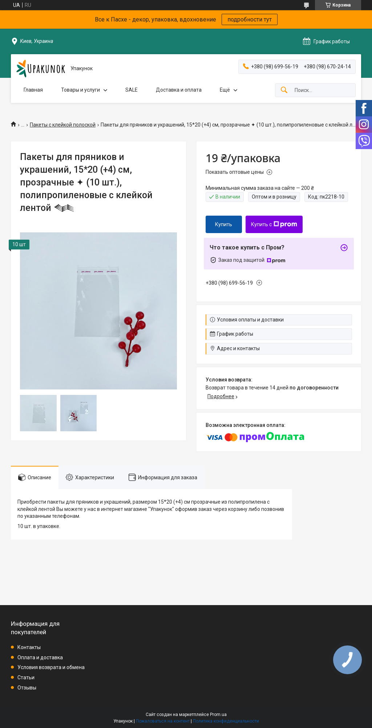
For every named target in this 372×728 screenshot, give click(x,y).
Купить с (274, 224)
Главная (33, 90)
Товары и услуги (80, 90)
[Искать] (284, 90)
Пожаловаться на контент (163, 721)
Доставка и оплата (179, 90)
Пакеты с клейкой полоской (63, 125)
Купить (223, 224)
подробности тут (249, 19)
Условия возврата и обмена (51, 667)
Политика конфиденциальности (226, 721)
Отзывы (26, 688)
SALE (131, 90)
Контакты (29, 647)
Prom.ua (218, 714)
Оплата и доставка (40, 657)
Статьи (26, 677)
